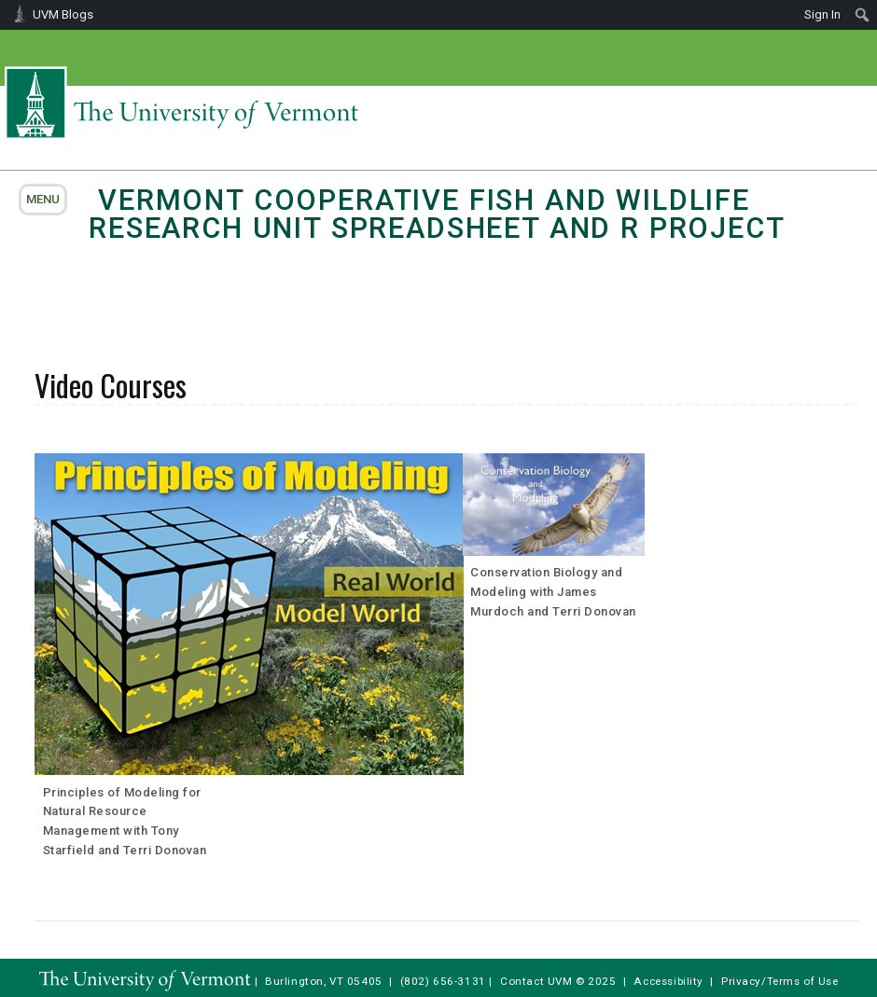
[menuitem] (862, 15)
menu (43, 199)
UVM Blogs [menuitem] (63, 14)
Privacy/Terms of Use (780, 981)
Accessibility (668, 981)
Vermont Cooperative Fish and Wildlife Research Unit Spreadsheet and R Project (437, 214)
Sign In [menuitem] (822, 14)
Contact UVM (536, 981)
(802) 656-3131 (443, 981)
